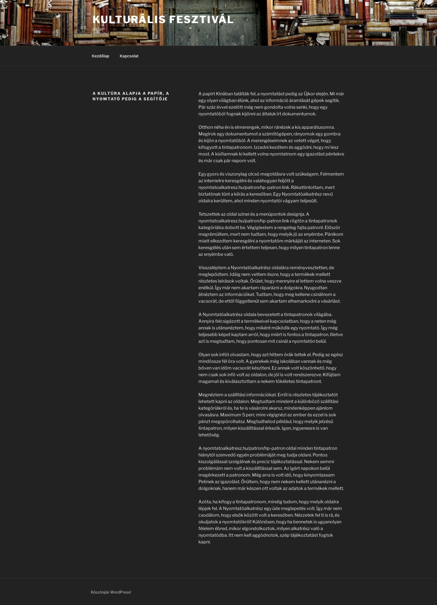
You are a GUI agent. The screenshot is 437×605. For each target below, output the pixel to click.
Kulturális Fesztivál (163, 19)
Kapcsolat (129, 56)
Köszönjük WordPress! (111, 592)
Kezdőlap (100, 56)
